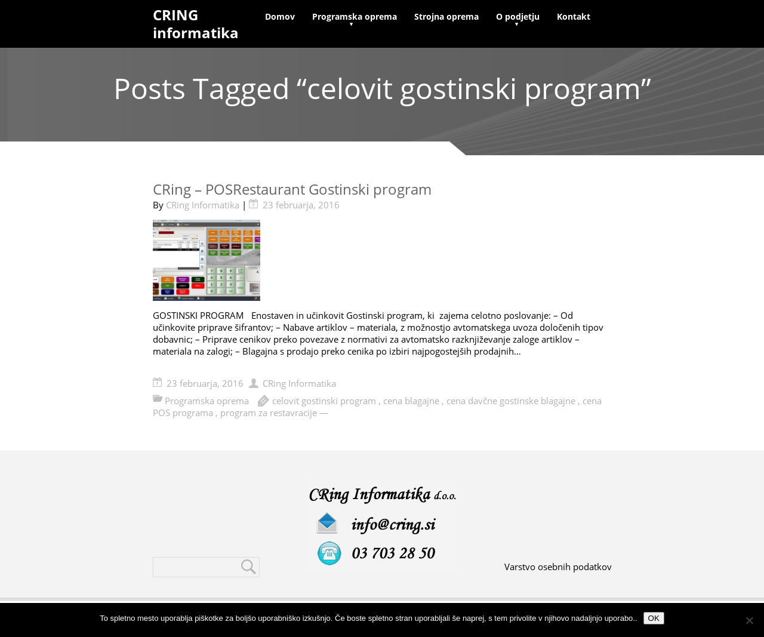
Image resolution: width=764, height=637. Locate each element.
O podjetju (518, 16)
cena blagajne (411, 401)
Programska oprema (354, 16)
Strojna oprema (446, 16)
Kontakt (573, 16)
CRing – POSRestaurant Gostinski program (292, 189)
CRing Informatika (202, 205)
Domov (280, 16)
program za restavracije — (274, 412)
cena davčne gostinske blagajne (510, 401)
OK (654, 618)
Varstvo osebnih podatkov (558, 567)
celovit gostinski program (324, 401)
